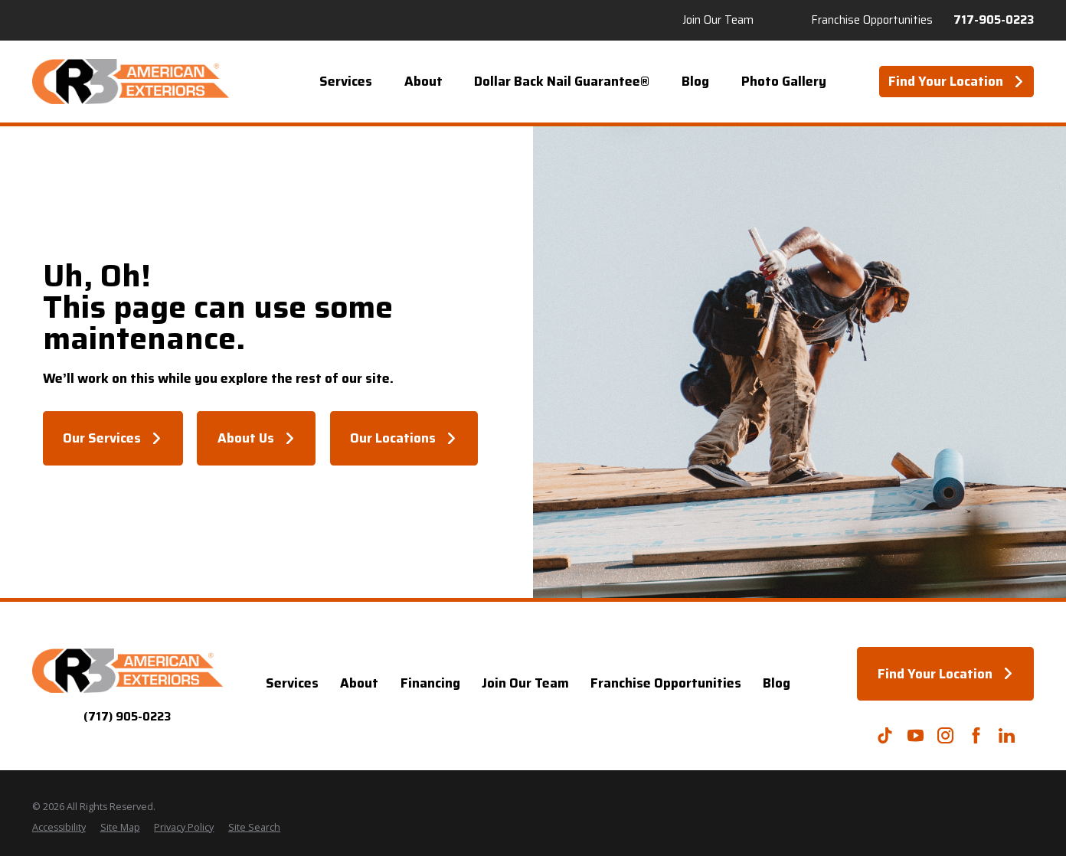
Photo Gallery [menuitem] (783, 81)
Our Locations (403, 438)
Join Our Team (718, 20)
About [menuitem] (423, 81)
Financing (430, 683)
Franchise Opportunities (872, 20)
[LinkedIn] (1007, 735)
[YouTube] (915, 735)
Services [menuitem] (345, 81)
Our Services (112, 438)
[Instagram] (945, 735)
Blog (776, 683)
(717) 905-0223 (127, 717)
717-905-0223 (993, 20)
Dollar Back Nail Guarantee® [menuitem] (561, 81)
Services (292, 683)
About (359, 683)
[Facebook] (976, 735)
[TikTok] (885, 735)
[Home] (130, 82)
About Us (256, 438)
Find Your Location (956, 81)
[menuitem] (59, 828)
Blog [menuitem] (695, 81)
